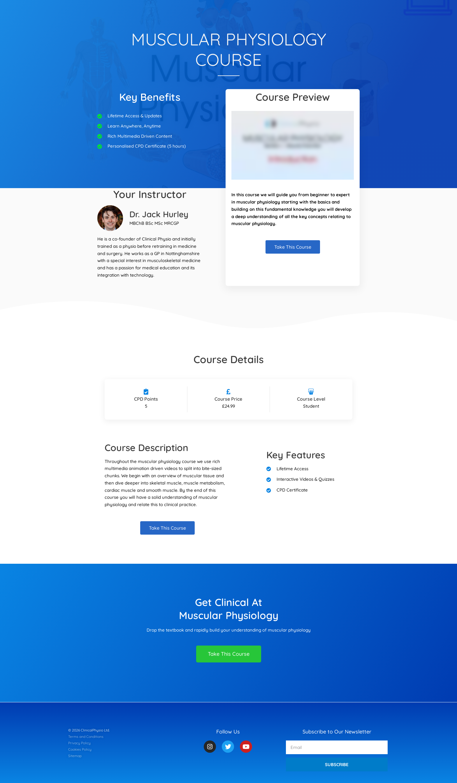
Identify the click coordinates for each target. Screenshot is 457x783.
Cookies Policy (80, 749)
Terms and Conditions (85, 736)
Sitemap (75, 756)
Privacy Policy (79, 743)
